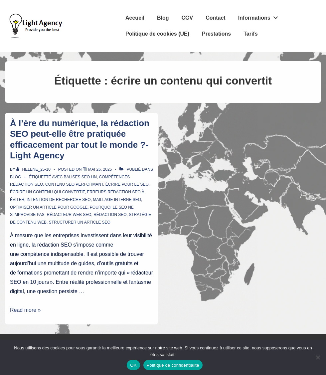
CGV (187, 18)
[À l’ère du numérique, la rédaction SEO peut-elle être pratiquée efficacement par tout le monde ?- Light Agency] (100, 169)
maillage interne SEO (117, 199)
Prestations (216, 34)
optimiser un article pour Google (48, 207)
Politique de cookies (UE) (157, 34)
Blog (163, 18)
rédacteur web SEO (69, 214)
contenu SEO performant (74, 184)
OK (133, 365)
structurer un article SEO (79, 222)
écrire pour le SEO (127, 184)
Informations (260, 16)
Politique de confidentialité (173, 365)
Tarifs (250, 34)
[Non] (317, 357)
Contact (216, 18)
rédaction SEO (109, 214)
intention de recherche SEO (59, 199)
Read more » (25, 310)
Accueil (134, 18)
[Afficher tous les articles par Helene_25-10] (34, 169)
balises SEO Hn (80, 177)
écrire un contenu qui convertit (47, 192)
